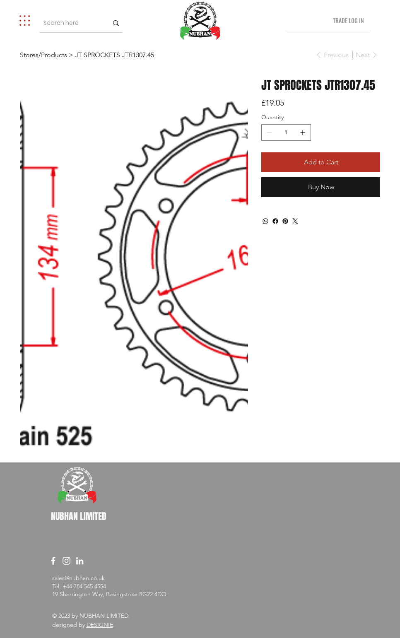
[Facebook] (275, 221)
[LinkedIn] (80, 561)
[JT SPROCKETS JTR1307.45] (114, 55)
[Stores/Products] (43, 55)
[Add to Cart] (320, 162)
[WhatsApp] (265, 221)
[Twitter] (295, 221)
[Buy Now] (320, 187)
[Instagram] (66, 561)
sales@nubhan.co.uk (78, 578)
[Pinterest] (285, 221)
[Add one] (302, 132)
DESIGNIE (100, 624)
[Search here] (67, 23)
